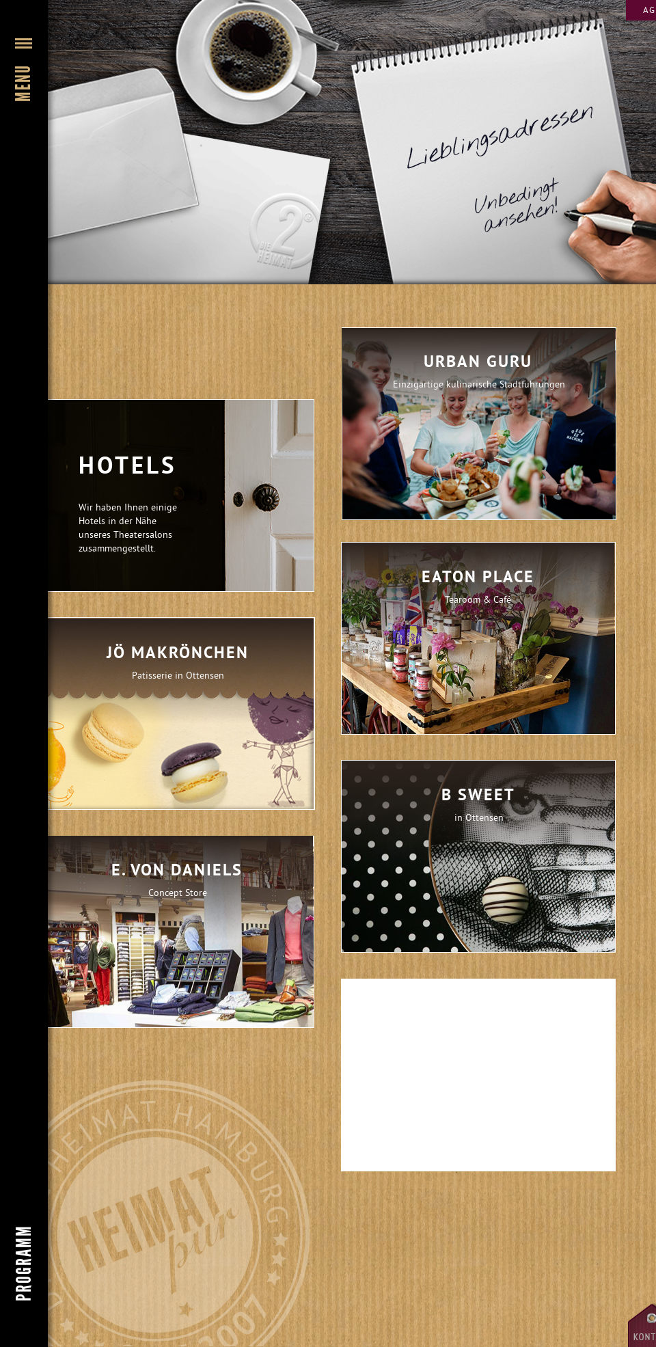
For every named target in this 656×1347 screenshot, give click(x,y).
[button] (24, 174)
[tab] (177, 713)
